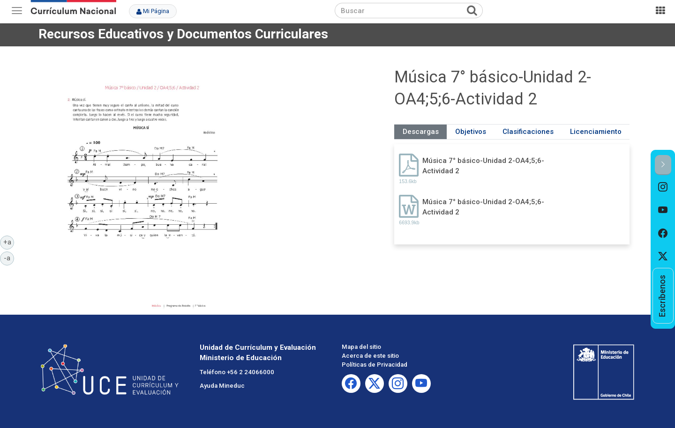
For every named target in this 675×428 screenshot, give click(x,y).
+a (9, 241)
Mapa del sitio (361, 346)
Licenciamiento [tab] (596, 131)
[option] (663, 187)
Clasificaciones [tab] (528, 131)
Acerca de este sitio (370, 355)
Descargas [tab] (421, 131)
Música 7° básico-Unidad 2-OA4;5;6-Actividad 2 (483, 165)
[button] (663, 165)
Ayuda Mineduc (222, 385)
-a (9, 257)
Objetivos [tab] (470, 131)
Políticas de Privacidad (374, 364)
